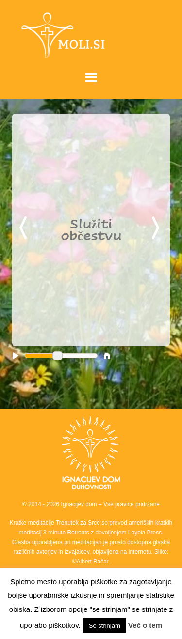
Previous (24, 228)
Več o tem (145, 625)
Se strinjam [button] (104, 625)
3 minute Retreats (67, 532)
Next (157, 228)
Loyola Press (145, 532)
